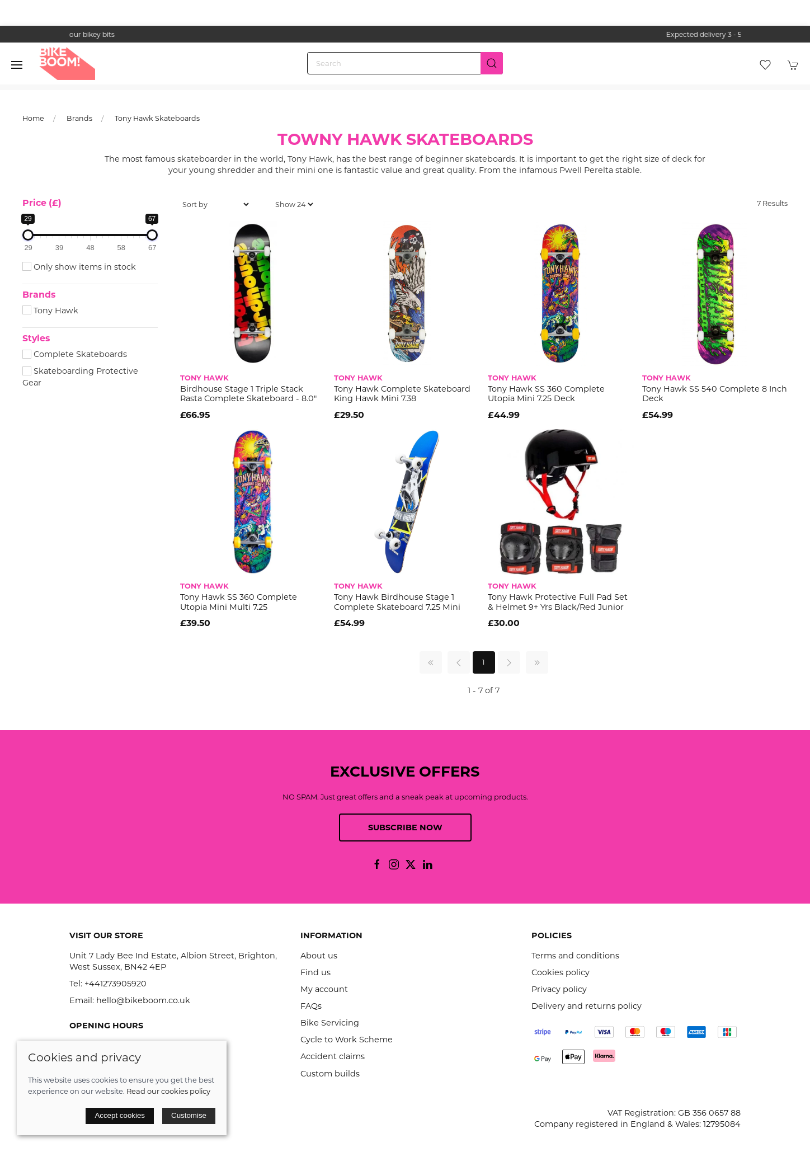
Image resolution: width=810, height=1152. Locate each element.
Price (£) (42, 203)
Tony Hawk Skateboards (157, 118)
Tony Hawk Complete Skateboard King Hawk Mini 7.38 (402, 393)
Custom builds (330, 1074)
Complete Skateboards (74, 354)
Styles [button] (36, 338)
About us (318, 956)
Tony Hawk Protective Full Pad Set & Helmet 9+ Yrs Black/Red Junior (558, 602)
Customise (188, 1115)
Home (33, 118)
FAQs (311, 1006)
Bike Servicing (329, 1023)
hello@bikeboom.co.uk (143, 1000)
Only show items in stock (79, 267)
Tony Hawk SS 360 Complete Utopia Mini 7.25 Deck (546, 393)
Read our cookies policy (168, 1091)
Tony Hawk (50, 310)
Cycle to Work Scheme (346, 1040)
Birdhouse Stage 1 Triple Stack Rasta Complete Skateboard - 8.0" (248, 393)
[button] (16, 65)
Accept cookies (120, 1115)
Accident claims (332, 1056)
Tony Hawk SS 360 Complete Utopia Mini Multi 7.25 (238, 602)
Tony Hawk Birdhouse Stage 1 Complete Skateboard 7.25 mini (397, 602)
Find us (315, 972)
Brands (79, 118)
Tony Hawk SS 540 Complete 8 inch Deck (714, 393)
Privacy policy (559, 989)
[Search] (405, 63)
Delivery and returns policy (586, 1006)
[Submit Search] (492, 63)
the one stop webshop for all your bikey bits (405, 34)
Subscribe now (405, 827)
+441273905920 (115, 984)
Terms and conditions (575, 956)
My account (324, 989)
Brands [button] (38, 295)
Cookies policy (560, 972)
